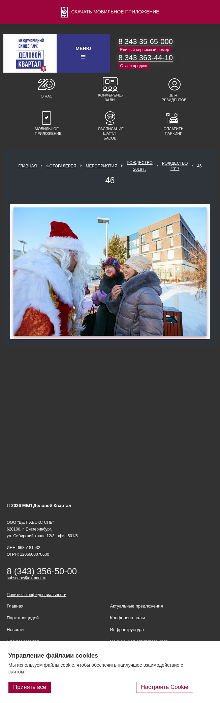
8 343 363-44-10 (146, 57)
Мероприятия (102, 166)
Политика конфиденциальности (36, 594)
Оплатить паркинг (173, 131)
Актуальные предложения (136, 606)
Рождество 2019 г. (140, 166)
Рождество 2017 (175, 166)
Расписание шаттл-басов (110, 133)
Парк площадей (23, 617)
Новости (15, 629)
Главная (27, 166)
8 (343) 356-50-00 (42, 571)
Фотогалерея (61, 166)
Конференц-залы (110, 97)
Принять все (29, 687)
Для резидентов (173, 97)
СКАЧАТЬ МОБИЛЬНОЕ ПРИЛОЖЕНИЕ (110, 11)
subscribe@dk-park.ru (26, 578)
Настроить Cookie (164, 687)
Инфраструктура (127, 629)
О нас (47, 96)
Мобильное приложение (46, 131)
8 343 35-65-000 (146, 41)
